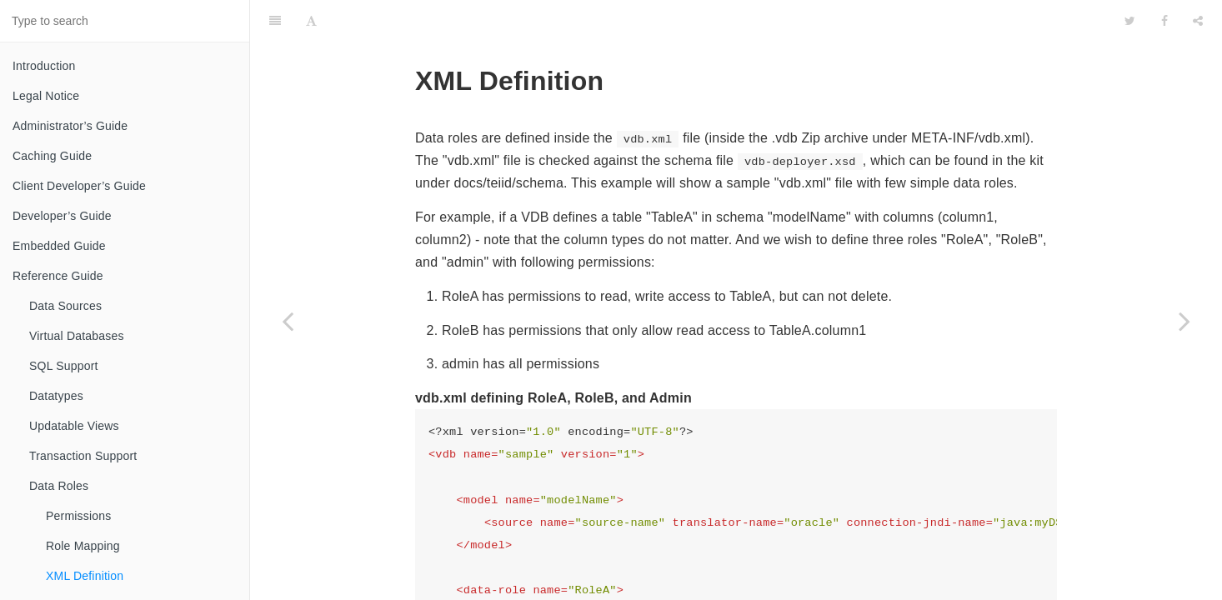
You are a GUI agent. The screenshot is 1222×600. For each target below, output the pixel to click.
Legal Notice (46, 95)
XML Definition (84, 575)
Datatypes (56, 395)
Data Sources (65, 305)
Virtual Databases (76, 335)
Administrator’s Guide (70, 125)
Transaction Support (83, 455)
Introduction (44, 65)
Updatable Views (74, 425)
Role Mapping (83, 545)
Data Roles (58, 485)
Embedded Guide (59, 245)
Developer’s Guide (62, 215)
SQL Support (63, 365)
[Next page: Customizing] (1184, 321)
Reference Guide (58, 275)
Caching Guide (52, 155)
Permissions (78, 515)
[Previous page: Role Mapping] (287, 321)
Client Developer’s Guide (79, 185)
